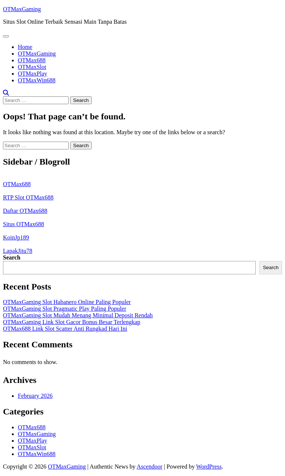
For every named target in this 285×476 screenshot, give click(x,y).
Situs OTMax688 (23, 224)
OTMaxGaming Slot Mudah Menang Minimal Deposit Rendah (78, 315)
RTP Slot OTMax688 (28, 197)
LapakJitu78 (17, 251)
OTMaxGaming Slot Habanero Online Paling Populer (67, 302)
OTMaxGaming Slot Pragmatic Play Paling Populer (64, 308)
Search (11, 257)
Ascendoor (149, 466)
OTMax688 (32, 60)
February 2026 (35, 396)
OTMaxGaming (22, 9)
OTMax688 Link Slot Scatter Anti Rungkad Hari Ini (65, 328)
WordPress (209, 466)
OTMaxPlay (32, 73)
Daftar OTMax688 (25, 211)
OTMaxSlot (32, 67)
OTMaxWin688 (37, 80)
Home (25, 47)
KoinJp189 (16, 237)
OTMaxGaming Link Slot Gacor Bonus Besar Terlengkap (71, 322)
